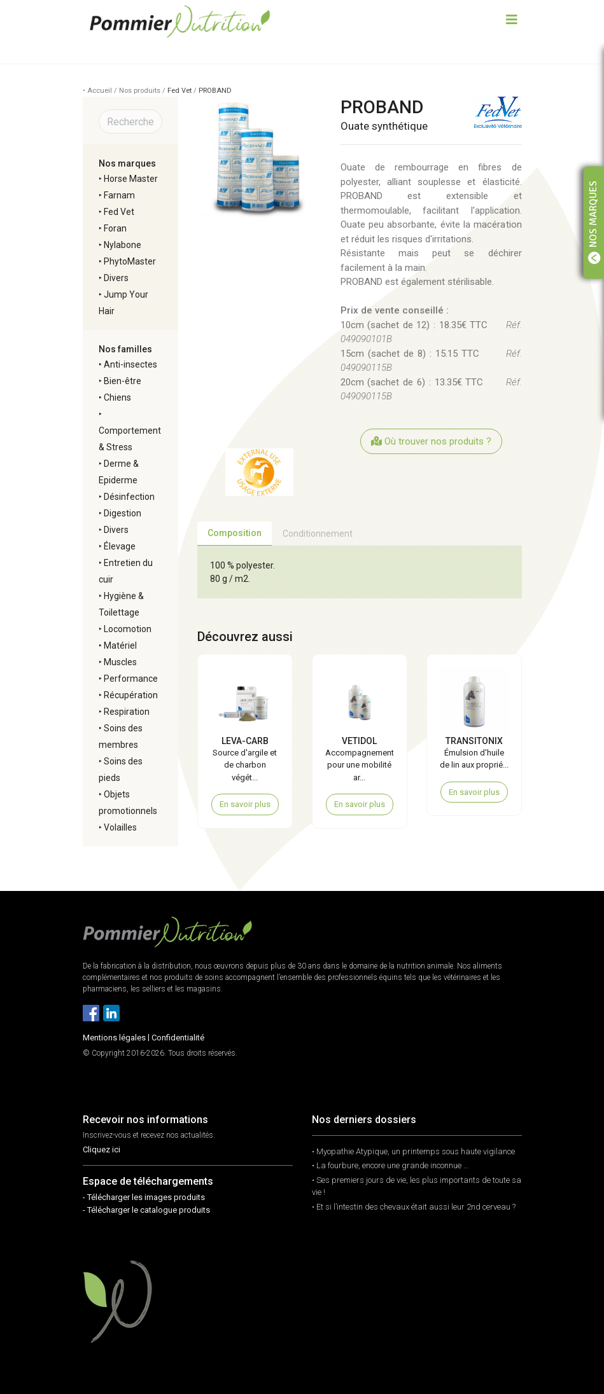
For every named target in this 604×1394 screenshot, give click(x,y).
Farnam (119, 195)
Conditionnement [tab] (318, 533)
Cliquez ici (101, 1149)
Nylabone (122, 245)
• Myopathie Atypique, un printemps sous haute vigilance (413, 1151)
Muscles (120, 662)
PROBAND (215, 90)
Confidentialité (177, 1037)
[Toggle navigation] (512, 21)
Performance (131, 678)
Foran (115, 228)
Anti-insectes (130, 364)
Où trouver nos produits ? (431, 441)
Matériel (120, 645)
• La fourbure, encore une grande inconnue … (390, 1165)
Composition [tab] (234, 533)
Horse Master (131, 179)
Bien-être (122, 381)
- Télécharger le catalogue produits (146, 1210)
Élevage (120, 546)
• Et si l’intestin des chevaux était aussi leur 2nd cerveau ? (414, 1206)
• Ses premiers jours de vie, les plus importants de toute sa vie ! (416, 1186)
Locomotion (127, 629)
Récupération (131, 695)
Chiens (117, 397)
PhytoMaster (130, 261)
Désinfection (129, 497)
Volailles (120, 827)
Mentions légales (114, 1037)
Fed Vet (179, 90)
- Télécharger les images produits (144, 1197)
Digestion (122, 513)
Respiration (127, 712)
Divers (116, 278)
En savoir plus (245, 804)
